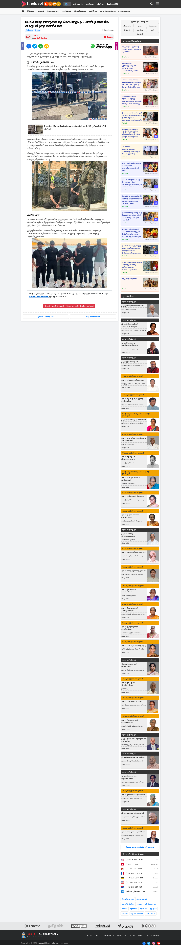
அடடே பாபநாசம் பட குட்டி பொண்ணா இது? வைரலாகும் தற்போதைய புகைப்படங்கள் (132, 183)
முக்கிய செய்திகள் (45, 317)
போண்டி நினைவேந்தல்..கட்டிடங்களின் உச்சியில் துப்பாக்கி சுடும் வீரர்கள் (75, 127)
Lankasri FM (112, 4)
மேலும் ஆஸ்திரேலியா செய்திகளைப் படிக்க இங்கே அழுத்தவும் (69, 306)
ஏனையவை (124, 11)
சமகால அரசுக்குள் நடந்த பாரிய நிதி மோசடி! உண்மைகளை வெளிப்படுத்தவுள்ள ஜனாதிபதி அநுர (132, 266)
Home (89, 935)
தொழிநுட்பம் (80, 11)
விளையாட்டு (53, 11)
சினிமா (100, 4)
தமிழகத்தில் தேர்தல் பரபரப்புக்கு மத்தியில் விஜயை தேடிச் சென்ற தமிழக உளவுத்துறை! (131, 133)
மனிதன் (90, 4)
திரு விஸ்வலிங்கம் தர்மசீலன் (133, 757)
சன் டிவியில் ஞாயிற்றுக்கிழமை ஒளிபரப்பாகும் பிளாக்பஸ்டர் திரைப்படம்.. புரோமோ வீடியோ (132, 67)
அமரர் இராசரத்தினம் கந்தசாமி (133, 552)
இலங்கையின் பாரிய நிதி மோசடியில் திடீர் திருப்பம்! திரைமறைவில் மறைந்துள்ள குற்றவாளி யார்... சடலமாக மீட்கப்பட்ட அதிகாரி (132, 116)
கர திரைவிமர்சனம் (129, 279)
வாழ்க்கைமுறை (108, 11)
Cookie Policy (136, 935)
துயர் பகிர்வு (128, 296)
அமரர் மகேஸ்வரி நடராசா (131, 701)
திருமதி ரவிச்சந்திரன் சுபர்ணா (133, 419)
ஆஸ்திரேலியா (40, 38)
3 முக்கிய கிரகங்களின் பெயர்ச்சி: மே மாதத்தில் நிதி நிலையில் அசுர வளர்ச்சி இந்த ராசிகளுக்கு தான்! (132, 233)
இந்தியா (31, 11)
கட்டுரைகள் (150, 913)
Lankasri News (44, 943)
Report (108, 37)
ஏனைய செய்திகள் (132, 41)
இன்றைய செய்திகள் (139, 22)
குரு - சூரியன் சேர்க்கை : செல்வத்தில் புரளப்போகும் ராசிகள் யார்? (132, 166)
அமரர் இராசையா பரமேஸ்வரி (133, 795)
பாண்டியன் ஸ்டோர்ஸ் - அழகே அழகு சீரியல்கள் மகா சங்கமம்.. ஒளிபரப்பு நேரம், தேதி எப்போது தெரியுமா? (131, 83)
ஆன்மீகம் (66, 11)
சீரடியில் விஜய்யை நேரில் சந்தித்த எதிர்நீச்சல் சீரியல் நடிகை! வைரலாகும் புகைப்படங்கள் (132, 199)
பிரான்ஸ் (133, 909)
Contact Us (109, 935)
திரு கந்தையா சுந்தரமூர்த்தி (132, 813)
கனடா (139, 904)
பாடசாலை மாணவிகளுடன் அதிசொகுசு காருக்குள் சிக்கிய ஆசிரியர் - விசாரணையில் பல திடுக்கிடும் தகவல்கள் (131, 150)
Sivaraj (35, 35)
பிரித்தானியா (150, 904)
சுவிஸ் (124, 909)
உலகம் (41, 11)
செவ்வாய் (153, 26)
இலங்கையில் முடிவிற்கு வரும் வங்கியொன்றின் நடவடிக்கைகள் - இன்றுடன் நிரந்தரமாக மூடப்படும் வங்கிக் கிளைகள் (131, 249)
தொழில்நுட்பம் (128, 899)
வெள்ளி (140, 34)
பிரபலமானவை (93, 317)
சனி (152, 30)
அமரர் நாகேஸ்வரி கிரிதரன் (132, 496)
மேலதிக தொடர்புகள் (133, 854)
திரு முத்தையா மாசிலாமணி (132, 306)
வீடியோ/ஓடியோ (136, 913)
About (98, 935)
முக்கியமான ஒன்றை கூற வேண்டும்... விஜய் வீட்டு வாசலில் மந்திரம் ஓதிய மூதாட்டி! (132, 216)
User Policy (122, 935)
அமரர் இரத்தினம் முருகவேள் (133, 832)
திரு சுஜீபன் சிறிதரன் (129, 362)
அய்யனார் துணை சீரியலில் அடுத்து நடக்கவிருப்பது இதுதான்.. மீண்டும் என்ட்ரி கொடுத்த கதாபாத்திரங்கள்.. (132, 100)
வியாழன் (127, 26)
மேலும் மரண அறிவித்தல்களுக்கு (139, 847)
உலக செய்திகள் (128, 904)
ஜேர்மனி (143, 909)
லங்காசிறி (78, 4)
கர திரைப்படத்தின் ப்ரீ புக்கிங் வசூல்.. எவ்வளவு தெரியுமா (131, 49)
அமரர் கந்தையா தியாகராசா (132, 380)
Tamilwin (124, 123)
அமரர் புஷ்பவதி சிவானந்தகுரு (133, 645)
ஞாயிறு (140, 30)
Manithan (125, 173)
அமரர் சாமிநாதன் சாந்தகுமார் (133, 571)
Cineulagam (125, 57)
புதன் (140, 26)
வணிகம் (93, 11)
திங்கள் (127, 30)
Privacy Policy (152, 935)
